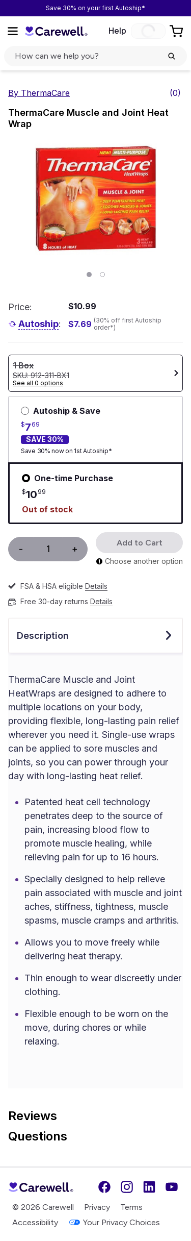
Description (95, 635)
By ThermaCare (39, 93)
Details (96, 586)
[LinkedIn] (149, 1187)
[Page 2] (102, 274)
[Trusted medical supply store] (56, 31)
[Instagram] (127, 1187)
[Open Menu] (12, 31)
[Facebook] (104, 1187)
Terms (131, 1207)
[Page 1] (89, 274)
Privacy (97, 1207)
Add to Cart (139, 543)
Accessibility (35, 1222)
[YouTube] (171, 1187)
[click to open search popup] (95, 56)
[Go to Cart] (177, 31)
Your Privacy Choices (114, 1222)
